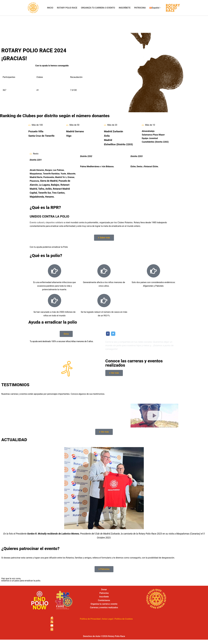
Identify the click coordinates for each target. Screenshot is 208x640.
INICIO (50, 7)
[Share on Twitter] (113, 334)
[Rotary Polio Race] (33, 7)
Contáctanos (104, 600)
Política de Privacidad (90, 619)
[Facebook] (52, 619)
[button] (160, 7)
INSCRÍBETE (125, 7)
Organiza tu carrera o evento (104, 604)
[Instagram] (52, 630)
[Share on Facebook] (108, 334)
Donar (104, 590)
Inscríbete (104, 597)
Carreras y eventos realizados (104, 608)
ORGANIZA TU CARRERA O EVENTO (98, 7)
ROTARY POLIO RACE (67, 7)
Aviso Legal (107, 619)
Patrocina (104, 593)
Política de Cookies (123, 619)
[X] (52, 622)
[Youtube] (52, 626)
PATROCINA (140, 7)
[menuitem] (154, 8)
